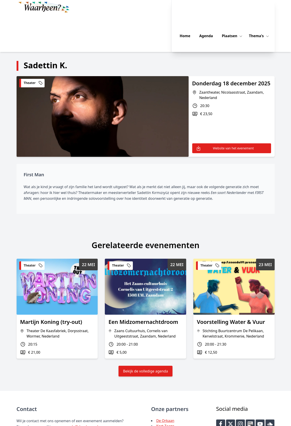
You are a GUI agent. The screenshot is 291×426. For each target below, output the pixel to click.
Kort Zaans (165, 388)
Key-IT (212, 420)
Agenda (211, 7)
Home (190, 7)
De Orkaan (165, 383)
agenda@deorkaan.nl (80, 389)
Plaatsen (235, 7)
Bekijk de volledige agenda (145, 333)
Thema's (262, 7)
